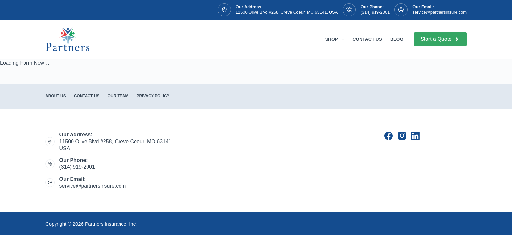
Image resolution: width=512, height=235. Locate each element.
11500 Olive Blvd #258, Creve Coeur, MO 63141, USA (287, 12)
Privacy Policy (152, 96)
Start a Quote (440, 39)
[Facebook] (388, 136)
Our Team (117, 96)
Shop (336, 39)
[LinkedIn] (415, 136)
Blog (396, 39)
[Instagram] (402, 136)
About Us (55, 96)
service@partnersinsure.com (439, 12)
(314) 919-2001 (375, 12)
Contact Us (367, 39)
